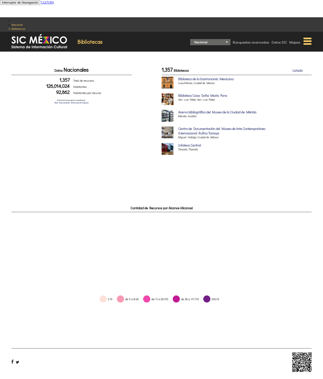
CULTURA (47, 2)
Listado (297, 70)
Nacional (17, 24)
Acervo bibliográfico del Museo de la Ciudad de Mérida (217, 112)
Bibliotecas (18, 29)
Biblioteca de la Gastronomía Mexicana (206, 79)
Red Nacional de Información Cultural (71, 102)
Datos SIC (279, 42)
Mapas (294, 42)
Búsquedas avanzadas (251, 42)
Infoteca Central (189, 145)
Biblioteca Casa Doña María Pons (202, 95)
